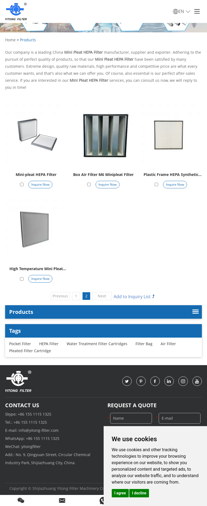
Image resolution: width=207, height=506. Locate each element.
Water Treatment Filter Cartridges (97, 343)
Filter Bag (143, 343)
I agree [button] (120, 493)
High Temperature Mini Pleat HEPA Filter (36, 269)
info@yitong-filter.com (39, 430)
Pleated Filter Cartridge (30, 350)
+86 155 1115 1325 (34, 414)
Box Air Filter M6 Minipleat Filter (103, 174)
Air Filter (168, 343)
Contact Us (22, 405)
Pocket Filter (20, 343)
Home (10, 39)
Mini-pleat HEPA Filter (36, 174)
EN (181, 11)
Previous (60, 295)
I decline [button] (139, 493)
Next (102, 295)
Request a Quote (132, 405)
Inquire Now (40, 184)
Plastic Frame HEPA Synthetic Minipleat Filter (171, 175)
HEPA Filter (49, 343)
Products (28, 39)
